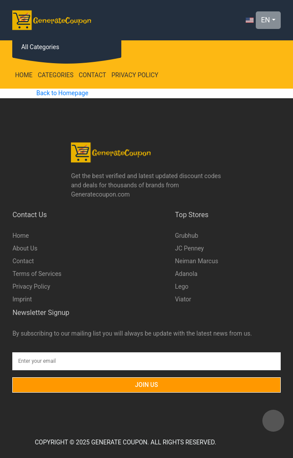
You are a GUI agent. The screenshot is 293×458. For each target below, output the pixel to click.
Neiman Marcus (196, 261)
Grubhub (186, 235)
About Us (24, 248)
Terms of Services (36, 273)
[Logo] (51, 20)
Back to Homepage (62, 93)
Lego (181, 286)
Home (23, 75)
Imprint (22, 299)
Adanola (186, 273)
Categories (56, 75)
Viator (183, 299)
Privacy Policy (134, 75)
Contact (92, 75)
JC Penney (189, 248)
